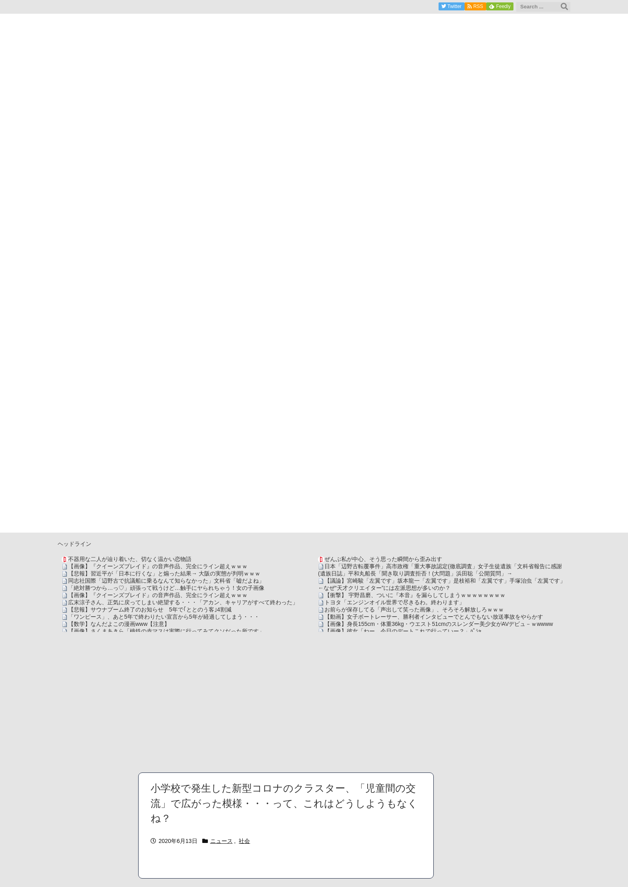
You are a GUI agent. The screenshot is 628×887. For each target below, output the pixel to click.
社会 (244, 841)
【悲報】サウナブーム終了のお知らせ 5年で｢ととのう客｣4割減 (149, 609)
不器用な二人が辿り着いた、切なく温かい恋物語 (129, 559)
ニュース (221, 841)
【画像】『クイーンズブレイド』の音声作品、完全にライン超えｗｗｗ (158, 566)
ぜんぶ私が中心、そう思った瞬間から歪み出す (383, 559)
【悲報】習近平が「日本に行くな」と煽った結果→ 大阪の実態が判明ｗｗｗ (164, 573)
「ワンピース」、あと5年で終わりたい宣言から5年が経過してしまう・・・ (164, 616)
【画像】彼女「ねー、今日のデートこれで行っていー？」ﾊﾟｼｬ (402, 631)
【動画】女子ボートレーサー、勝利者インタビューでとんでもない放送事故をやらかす (433, 616)
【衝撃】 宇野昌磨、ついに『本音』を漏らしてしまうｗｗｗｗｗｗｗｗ (414, 595)
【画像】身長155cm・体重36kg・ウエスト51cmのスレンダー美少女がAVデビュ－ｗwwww (438, 624)
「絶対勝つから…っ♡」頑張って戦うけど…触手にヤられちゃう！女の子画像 (166, 588)
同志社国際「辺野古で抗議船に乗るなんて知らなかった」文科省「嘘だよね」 (166, 580)
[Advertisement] (314, 702)
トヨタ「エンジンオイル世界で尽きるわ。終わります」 (394, 602)
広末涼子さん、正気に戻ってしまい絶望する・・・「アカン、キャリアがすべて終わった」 (183, 602)
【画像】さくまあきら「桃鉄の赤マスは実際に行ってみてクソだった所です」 (166, 631)
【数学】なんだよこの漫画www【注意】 (119, 624)
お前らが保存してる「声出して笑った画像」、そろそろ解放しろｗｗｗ (414, 609)
